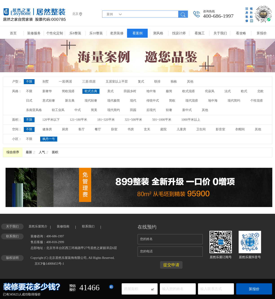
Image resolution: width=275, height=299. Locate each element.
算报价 (262, 33)
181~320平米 (106, 119)
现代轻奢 (91, 100)
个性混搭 (256, 100)
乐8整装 (75, 33)
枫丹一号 (48, 139)
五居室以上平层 (117, 81)
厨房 (65, 129)
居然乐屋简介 (38, 226)
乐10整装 (96, 33)
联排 (157, 81)
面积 (55, 152)
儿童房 (181, 129)
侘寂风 (209, 91)
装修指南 (63, 226)
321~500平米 (133, 119)
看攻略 (241, 33)
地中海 (151, 91)
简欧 (172, 100)
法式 (227, 91)
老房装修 (116, 33)
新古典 (70, 100)
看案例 (137, 33)
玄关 (147, 129)
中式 (78, 110)
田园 (133, 110)
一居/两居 (65, 81)
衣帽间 (240, 129)
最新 (29, 152)
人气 (42, 152)
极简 (169, 91)
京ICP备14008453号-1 (49, 263)
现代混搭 (191, 100)
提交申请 (171, 265)
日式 (29, 100)
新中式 (187, 110)
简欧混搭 (68, 91)
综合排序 (13, 152)
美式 (110, 91)
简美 (94, 110)
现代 (133, 100)
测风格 (158, 33)
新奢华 (47, 91)
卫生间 (201, 129)
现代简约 (234, 100)
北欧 (260, 91)
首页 (13, 33)
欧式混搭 (188, 91)
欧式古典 (91, 91)
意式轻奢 (48, 100)
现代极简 (113, 100)
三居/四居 (89, 81)
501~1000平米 (161, 119)
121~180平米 (78, 119)
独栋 (174, 81)
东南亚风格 (34, 110)
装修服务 (34, 33)
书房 (131, 129)
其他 (190, 81)
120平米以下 (51, 119)
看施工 (200, 33)
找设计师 (179, 33)
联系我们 (88, 226)
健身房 (47, 129)
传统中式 (152, 100)
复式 (141, 81)
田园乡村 (130, 91)
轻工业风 (58, 110)
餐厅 (98, 129)
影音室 (220, 129)
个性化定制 (54, 33)
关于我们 (220, 33)
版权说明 (12, 258)
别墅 (45, 81)
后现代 (151, 110)
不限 (29, 81)
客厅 (81, 129)
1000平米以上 (190, 119)
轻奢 (169, 110)
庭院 (163, 129)
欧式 (244, 91)
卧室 (114, 129)
